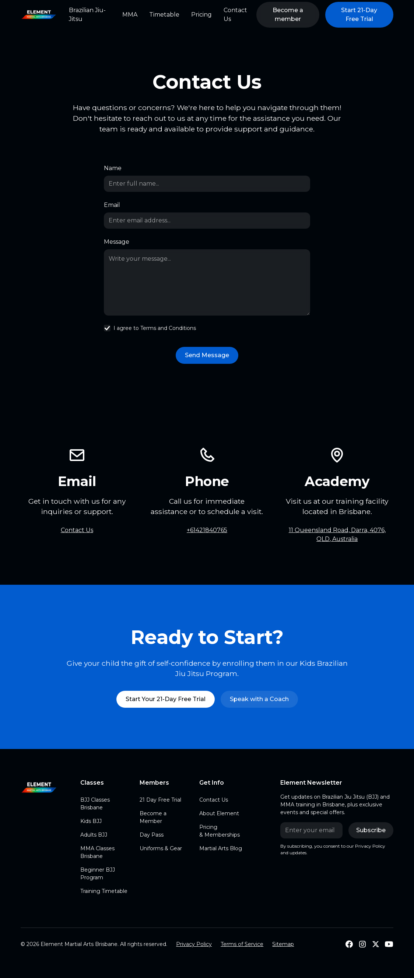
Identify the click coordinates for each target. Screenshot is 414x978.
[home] (39, 14)
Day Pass (152, 834)
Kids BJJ (91, 821)
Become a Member (153, 817)
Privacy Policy (194, 944)
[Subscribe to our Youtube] (389, 944)
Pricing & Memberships (219, 831)
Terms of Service (242, 944)
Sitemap (283, 944)
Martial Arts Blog (220, 848)
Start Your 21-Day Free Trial (166, 699)
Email (112, 204)
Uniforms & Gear (161, 848)
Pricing (201, 14)
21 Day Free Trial (160, 799)
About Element (219, 813)
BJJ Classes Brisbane (95, 803)
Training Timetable (103, 891)
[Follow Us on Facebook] (349, 944)
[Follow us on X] (375, 944)
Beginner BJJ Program (97, 873)
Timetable (164, 14)
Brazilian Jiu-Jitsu (87, 14)
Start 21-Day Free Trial (359, 14)
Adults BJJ (93, 834)
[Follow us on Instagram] (362, 944)
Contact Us (235, 14)
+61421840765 (207, 530)
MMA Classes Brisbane (97, 852)
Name (113, 168)
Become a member (288, 14)
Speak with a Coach (259, 699)
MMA (129, 14)
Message (116, 241)
